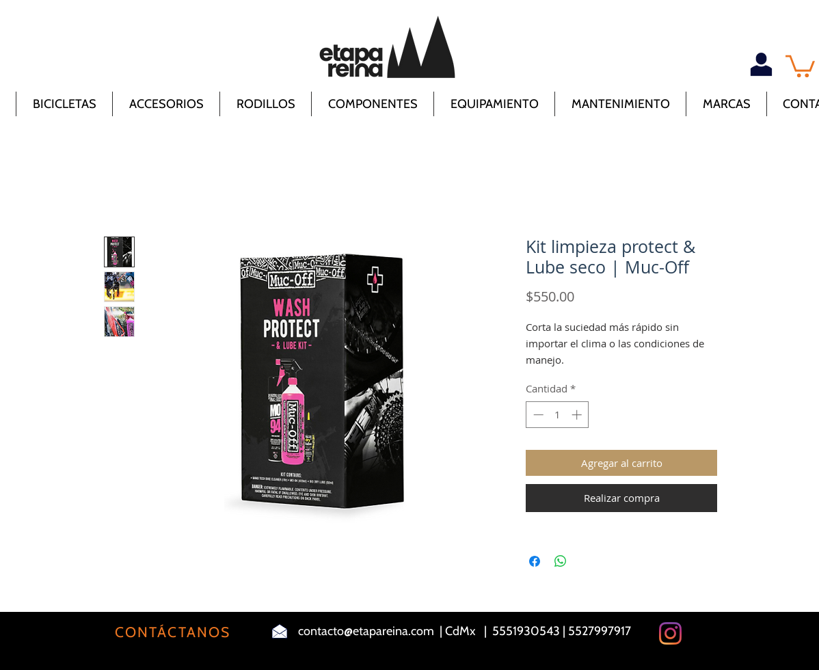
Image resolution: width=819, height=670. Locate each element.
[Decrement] (537, 414)
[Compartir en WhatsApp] (560, 561)
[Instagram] (670, 633)
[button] (800, 65)
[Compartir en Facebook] (534, 561)
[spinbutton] (557, 414)
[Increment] (578, 414)
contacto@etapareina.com (366, 631)
